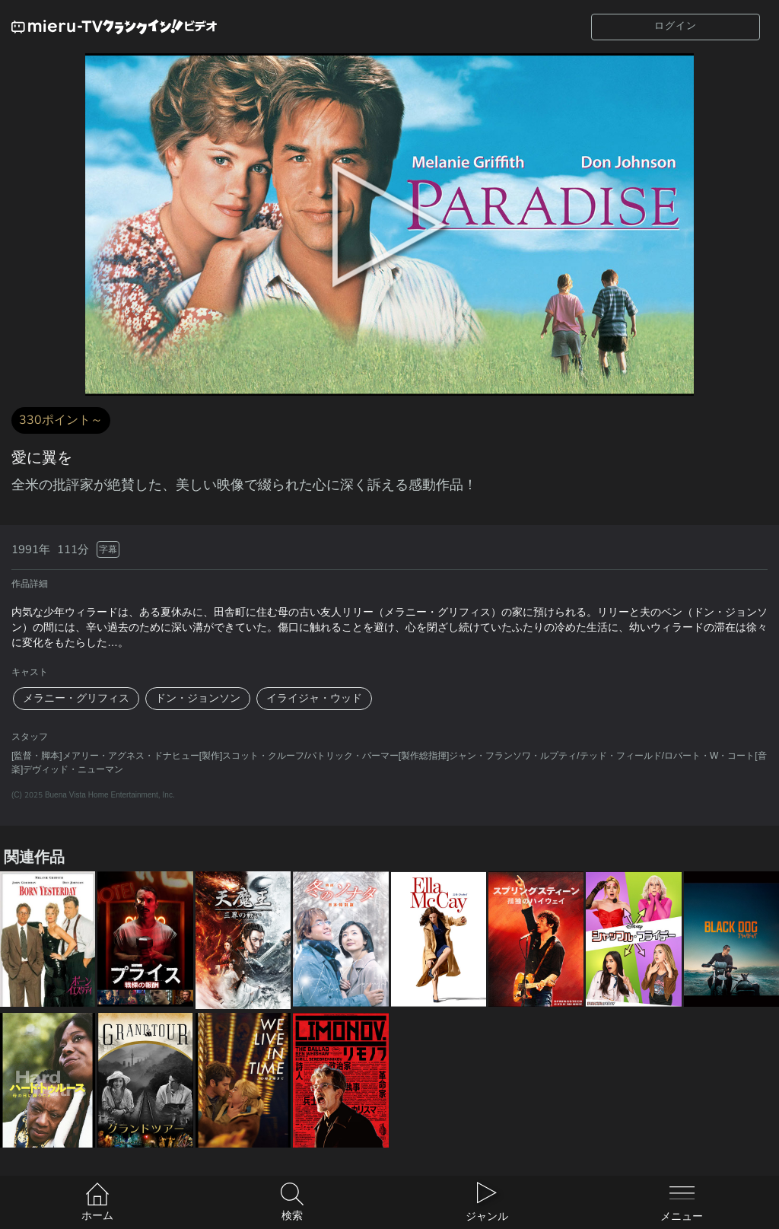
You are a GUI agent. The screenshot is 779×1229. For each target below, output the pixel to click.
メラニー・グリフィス (76, 698)
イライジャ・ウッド (314, 698)
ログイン (675, 26)
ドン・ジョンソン (197, 698)
